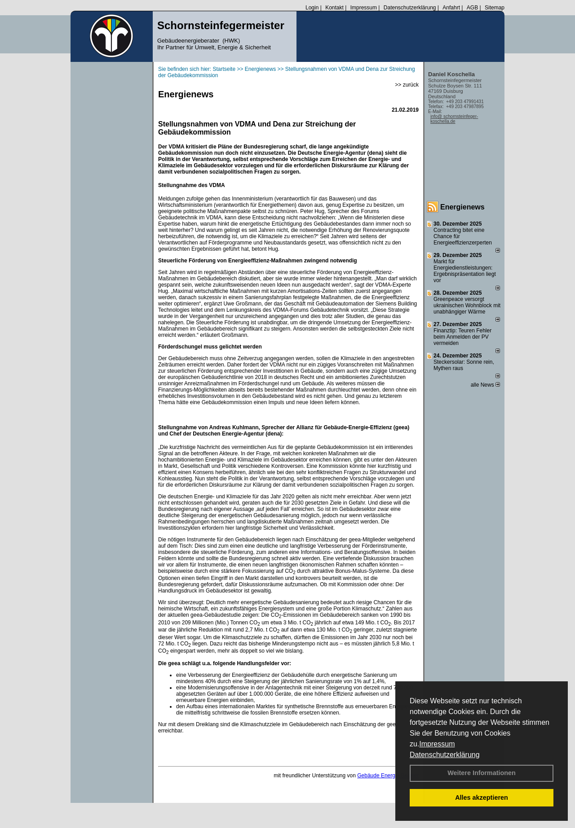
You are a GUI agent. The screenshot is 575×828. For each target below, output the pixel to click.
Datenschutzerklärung (445, 754)
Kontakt (334, 7)
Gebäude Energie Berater (388, 775)
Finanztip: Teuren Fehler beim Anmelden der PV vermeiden (462, 336)
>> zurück (407, 85)
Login (311, 7)
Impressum (437, 744)
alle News (485, 385)
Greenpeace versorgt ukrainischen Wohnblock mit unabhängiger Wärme (466, 305)
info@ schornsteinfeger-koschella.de (454, 119)
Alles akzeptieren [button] (481, 797)
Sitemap (494, 7)
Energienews (462, 207)
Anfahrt (451, 7)
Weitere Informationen (481, 772)
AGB (472, 7)
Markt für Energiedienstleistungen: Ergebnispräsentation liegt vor (464, 270)
